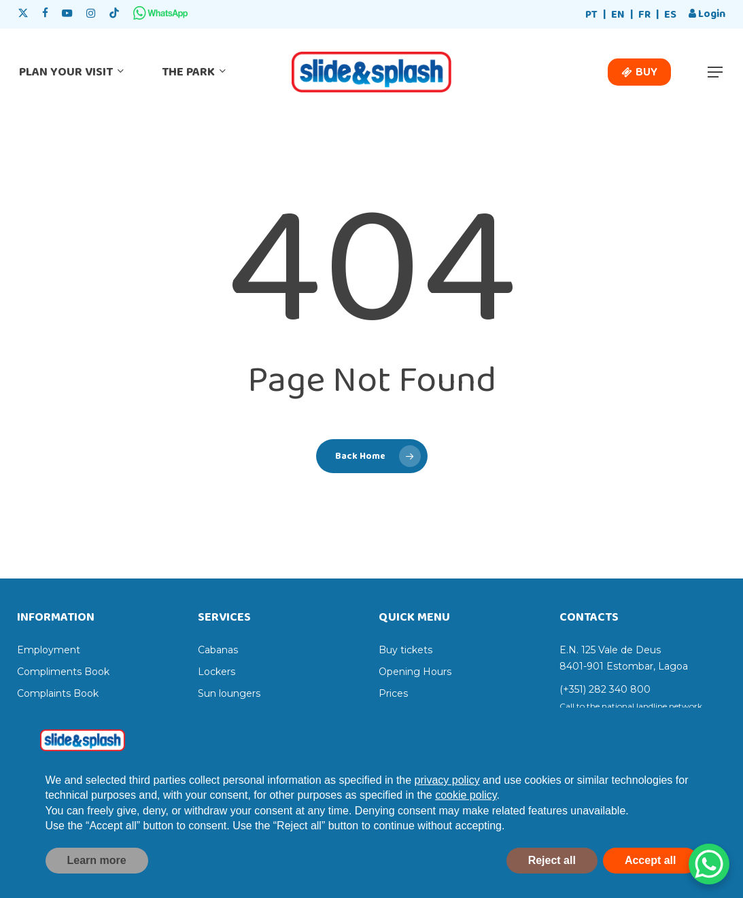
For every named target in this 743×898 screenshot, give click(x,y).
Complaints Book (58, 693)
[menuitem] (591, 15)
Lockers (216, 672)
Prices (393, 693)
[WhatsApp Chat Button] (709, 864)
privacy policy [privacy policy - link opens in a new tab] (447, 799)
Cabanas (218, 650)
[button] (716, 72)
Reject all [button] (552, 879)
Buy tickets (405, 650)
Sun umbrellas (231, 715)
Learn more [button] (96, 879)
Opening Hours (415, 672)
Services (398, 715)
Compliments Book (63, 672)
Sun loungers (229, 693)
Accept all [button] (650, 879)
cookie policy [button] (465, 815)
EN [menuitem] (618, 14)
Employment (48, 650)
